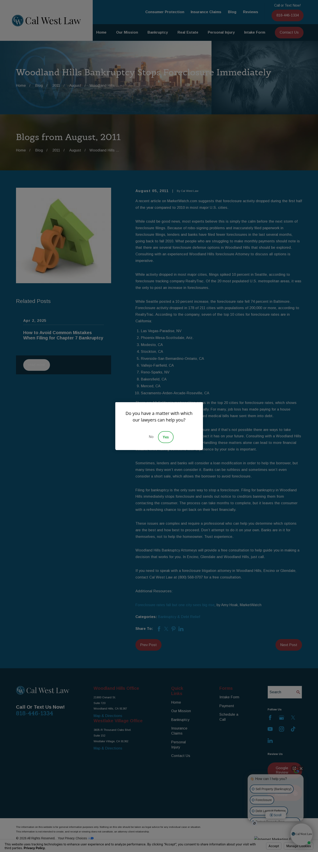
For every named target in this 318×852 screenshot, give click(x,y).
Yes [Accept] (166, 437)
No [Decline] (151, 436)
